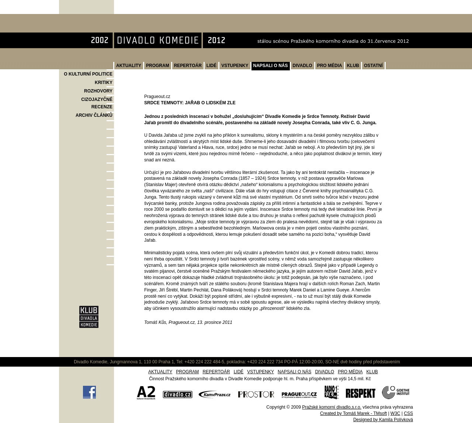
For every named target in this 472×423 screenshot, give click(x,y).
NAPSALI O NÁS (270, 65)
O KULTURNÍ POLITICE (88, 74)
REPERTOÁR (188, 65)
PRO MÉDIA (329, 65)
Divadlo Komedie (82, 18)
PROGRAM (157, 65)
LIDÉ (211, 65)
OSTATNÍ (373, 65)
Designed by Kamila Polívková (383, 419)
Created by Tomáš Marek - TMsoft (353, 413)
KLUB (353, 65)
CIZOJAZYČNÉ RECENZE (96, 103)
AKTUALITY (128, 65)
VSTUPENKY (234, 65)
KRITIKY (103, 82)
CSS (408, 413)
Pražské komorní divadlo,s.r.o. (331, 407)
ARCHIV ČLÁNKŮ (94, 115)
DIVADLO (302, 65)
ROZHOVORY (98, 91)
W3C (395, 413)
